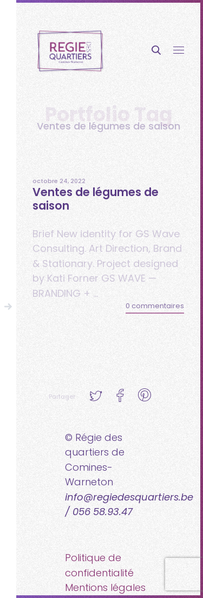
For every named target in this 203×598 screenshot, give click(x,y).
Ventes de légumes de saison (95, 198)
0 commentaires (155, 306)
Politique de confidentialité (99, 565)
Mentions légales (105, 587)
